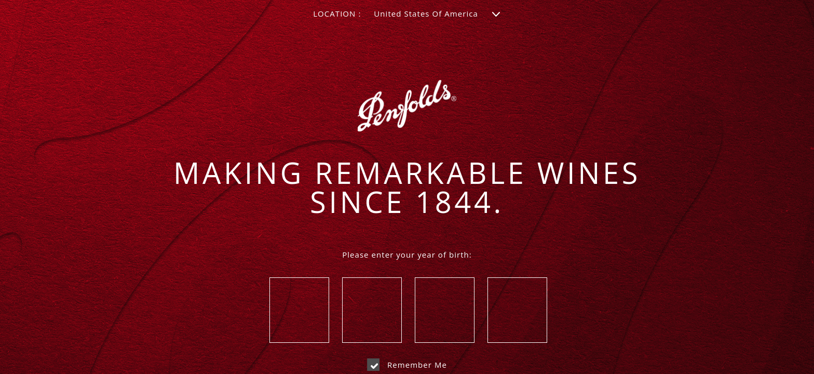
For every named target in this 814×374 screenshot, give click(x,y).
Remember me (407, 364)
